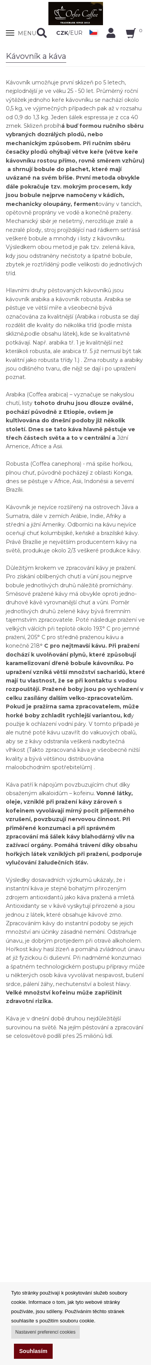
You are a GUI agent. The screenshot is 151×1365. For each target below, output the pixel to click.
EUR (76, 32)
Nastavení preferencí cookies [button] (45, 1332)
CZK (62, 32)
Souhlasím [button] (33, 1351)
